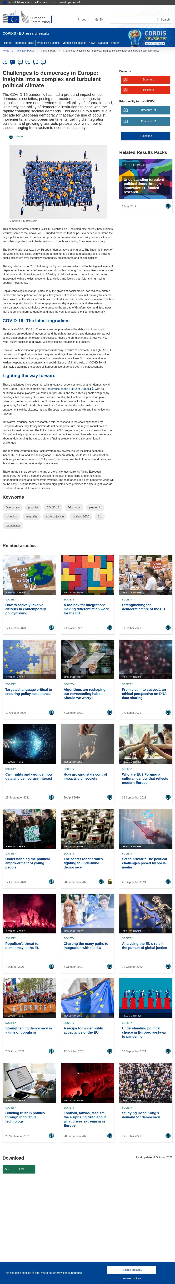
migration (11, 516)
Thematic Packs (24, 42)
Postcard (149, 122)
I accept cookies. (131, 1269)
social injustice (55, 516)
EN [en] (12, 61)
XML (22, 1169)
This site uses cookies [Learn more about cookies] (18, 1272)
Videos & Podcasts (74, 42)
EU (100, 516)
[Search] (163, 19)
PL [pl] (43, 61)
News (91, 42)
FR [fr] (28, 61)
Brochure (149, 111)
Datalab (103, 42)
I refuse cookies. (132, 1278)
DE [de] (5, 61)
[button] (99, 19)
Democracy (13, 507)
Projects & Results (48, 42)
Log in (83, 19)
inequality (31, 516)
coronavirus (13, 525)
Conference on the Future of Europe (69, 388)
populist (33, 507)
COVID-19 (53, 507)
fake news (74, 507)
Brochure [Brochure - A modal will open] (148, 79)
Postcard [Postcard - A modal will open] (148, 89)
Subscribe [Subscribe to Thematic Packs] (146, 135)
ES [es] (20, 61)
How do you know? (71, 2)
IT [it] (36, 61)
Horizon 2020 (81, 516)
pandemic (95, 507)
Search (115, 42)
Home (8, 42)
